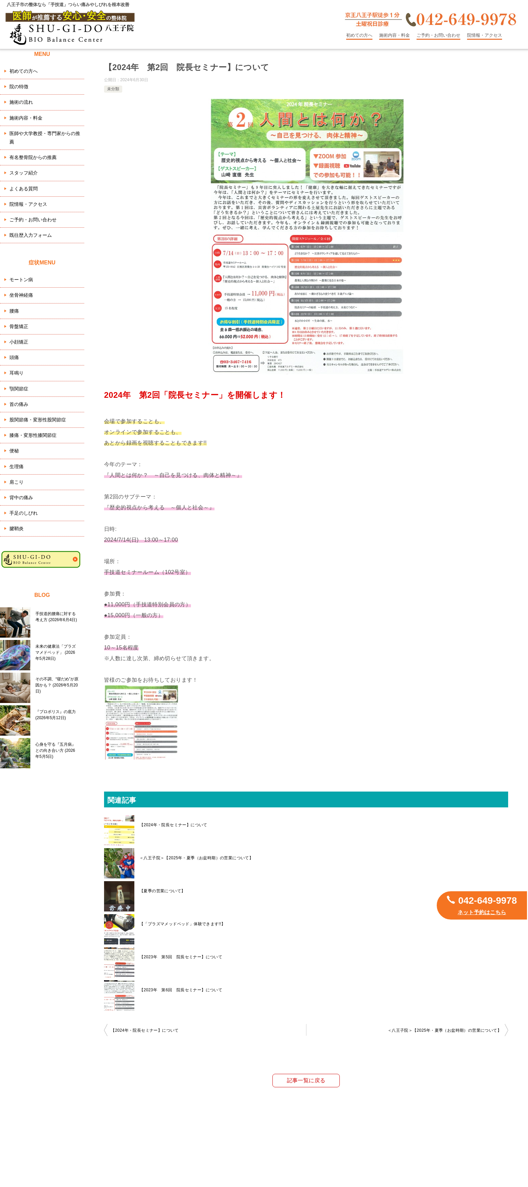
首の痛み (18, 404)
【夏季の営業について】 (162, 891)
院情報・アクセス (484, 35)
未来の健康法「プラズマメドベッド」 (55, 652)
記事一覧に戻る (306, 1080)
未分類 (113, 89)
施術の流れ (21, 102)
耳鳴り (16, 373)
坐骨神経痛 (21, 295)
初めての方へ (359, 35)
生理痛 (16, 466)
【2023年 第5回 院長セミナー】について (180, 957)
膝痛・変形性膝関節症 (33, 435)
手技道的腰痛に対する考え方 (56, 616)
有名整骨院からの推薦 (33, 157)
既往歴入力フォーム (30, 235)
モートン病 (21, 279)
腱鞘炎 (16, 528)
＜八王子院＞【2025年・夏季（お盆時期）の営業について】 (196, 858)
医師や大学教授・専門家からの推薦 (44, 138)
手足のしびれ (23, 513)
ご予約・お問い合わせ (438, 35)
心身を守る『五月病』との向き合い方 (55, 750)
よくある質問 (23, 188)
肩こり (16, 482)
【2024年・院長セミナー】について (173, 825)
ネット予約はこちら (482, 912)
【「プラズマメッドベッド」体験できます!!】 (182, 924)
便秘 (14, 450)
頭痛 (14, 357)
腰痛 (14, 311)
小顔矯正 (18, 342)
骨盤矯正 (18, 326)
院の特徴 (18, 86)
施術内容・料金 (394, 35)
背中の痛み (21, 497)
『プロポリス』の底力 (55, 714)
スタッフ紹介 (23, 172)
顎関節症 (18, 388)
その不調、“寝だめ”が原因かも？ (56, 685)
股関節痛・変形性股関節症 (37, 419)
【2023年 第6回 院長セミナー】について (180, 990)
